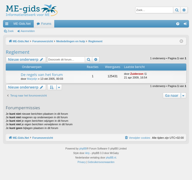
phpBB (83, 148)
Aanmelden (28, 31)
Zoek (11, 31)
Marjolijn (32, 78)
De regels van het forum (42, 74)
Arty (87, 153)
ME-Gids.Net (22, 24)
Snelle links (7, 25)
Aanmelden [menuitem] (186, 25)
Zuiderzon (137, 73)
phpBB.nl (111, 157)
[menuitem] (178, 24)
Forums (46, 24)
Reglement (18, 52)
